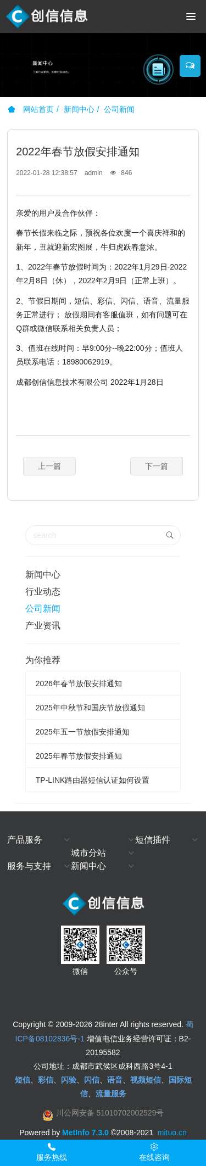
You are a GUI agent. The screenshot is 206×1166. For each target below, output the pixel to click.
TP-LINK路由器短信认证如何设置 (93, 780)
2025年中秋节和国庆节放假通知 (90, 707)
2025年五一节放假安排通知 (83, 731)
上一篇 (49, 466)
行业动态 (42, 591)
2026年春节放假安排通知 (79, 683)
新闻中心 (79, 109)
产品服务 (24, 839)
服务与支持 (29, 866)
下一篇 (156, 466)
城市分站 (88, 852)
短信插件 (152, 839)
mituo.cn (172, 1132)
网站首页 (31, 109)
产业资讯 (42, 625)
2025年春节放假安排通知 (79, 756)
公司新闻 (119, 109)
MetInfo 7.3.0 (85, 1132)
